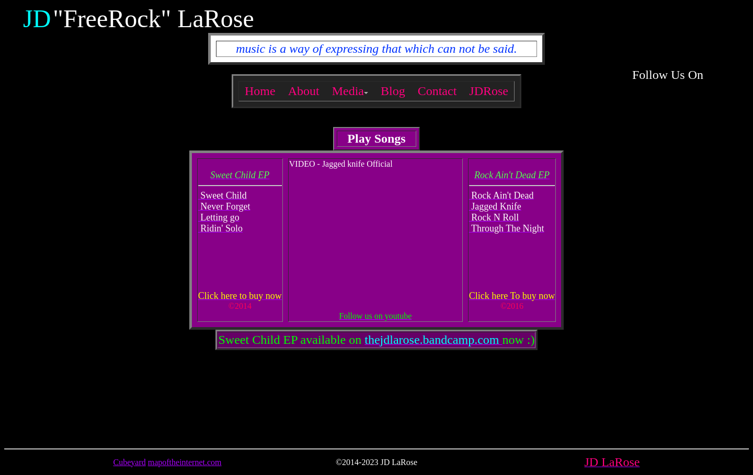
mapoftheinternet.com (185, 462)
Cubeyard (129, 462)
